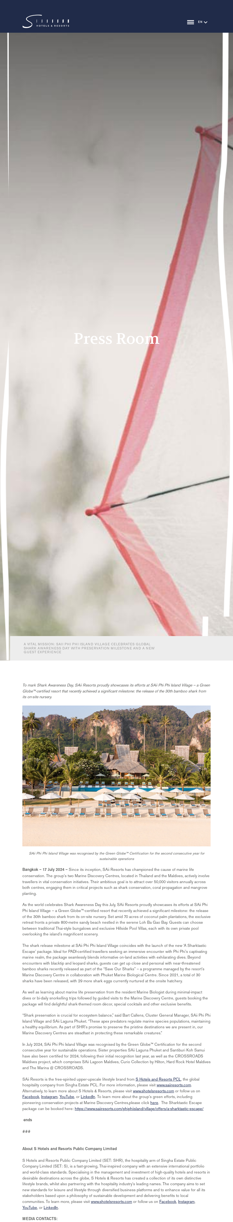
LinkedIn (88, 1096)
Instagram (49, 1096)
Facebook (30, 1096)
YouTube (66, 1096)
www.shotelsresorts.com (153, 1091)
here (154, 1102)
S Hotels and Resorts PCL (158, 1079)
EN (200, 22)
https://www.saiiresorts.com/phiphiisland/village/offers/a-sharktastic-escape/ (139, 1108)
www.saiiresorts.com (174, 1085)
